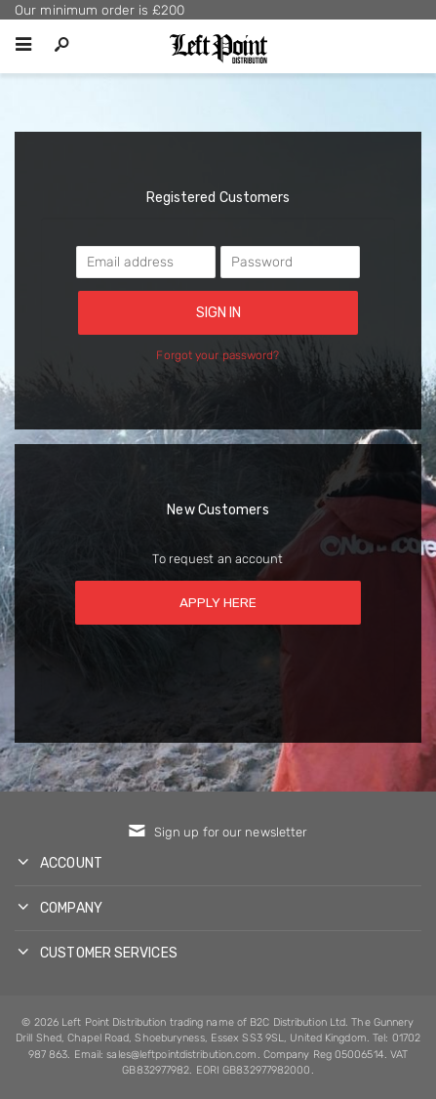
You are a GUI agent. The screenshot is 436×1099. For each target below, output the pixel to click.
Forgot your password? (217, 355)
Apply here (218, 602)
